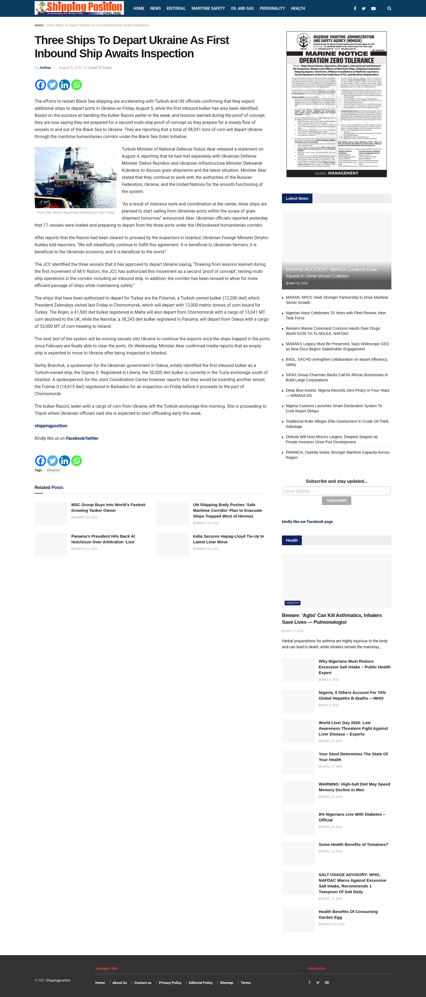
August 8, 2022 (71, 68)
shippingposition (51, 425)
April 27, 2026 (330, 740)
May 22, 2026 (297, 283)
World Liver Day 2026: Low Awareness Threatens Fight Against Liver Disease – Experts (353, 727)
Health (298, 8)
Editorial (176, 8)
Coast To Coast (100, 68)
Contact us (142, 982)
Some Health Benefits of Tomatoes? (353, 843)
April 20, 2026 (330, 795)
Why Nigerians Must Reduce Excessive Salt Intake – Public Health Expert (354, 666)
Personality (272, 8)
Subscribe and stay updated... (337, 481)
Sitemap (226, 982)
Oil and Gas (242, 8)
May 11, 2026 (292, 629)
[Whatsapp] (76, 84)
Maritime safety (208, 8)
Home (138, 8)
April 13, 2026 (330, 850)
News (155, 8)
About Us (119, 982)
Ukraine (53, 470)
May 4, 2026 (329, 678)
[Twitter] (52, 84)
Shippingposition (58, 979)
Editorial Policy (200, 982)
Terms (246, 982)
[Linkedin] (64, 84)
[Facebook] (40, 84)
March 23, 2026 (84, 517)
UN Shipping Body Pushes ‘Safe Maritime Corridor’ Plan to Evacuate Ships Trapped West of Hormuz (227, 510)
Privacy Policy (170, 982)
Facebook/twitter (82, 438)
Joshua (45, 68)
